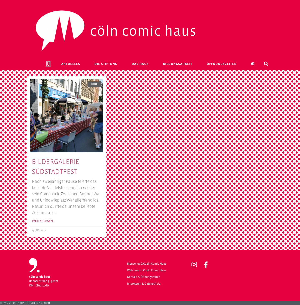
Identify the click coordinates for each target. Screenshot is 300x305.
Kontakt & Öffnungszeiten (143, 277)
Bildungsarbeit (177, 64)
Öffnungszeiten (222, 64)
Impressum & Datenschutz (144, 283)
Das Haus (140, 64)
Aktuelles (70, 64)
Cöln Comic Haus (143, 31)
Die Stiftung (105, 64)
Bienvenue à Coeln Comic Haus (146, 263)
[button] (266, 63)
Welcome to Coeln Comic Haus (146, 270)
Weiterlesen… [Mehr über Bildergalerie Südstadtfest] (43, 221)
